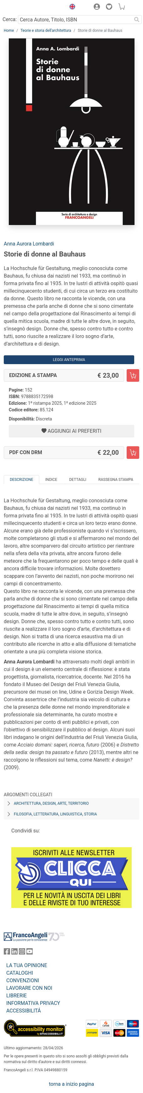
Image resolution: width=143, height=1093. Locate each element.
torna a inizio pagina (71, 1084)
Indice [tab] (51, 479)
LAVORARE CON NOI (29, 988)
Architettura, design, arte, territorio (51, 803)
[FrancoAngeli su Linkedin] (14, 953)
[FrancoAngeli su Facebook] (7, 953)
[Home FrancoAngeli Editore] (25, 7)
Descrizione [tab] (21, 479)
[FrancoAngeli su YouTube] (29, 953)
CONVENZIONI (22, 980)
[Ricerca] (137, 19)
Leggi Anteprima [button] (69, 360)
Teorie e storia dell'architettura (45, 30)
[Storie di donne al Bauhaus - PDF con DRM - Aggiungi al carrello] (133, 452)
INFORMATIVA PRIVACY (33, 1003)
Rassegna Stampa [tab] (115, 479)
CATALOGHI (19, 973)
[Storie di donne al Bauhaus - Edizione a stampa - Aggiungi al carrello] (133, 375)
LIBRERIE (16, 996)
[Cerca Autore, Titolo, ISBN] (75, 19)
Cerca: (10, 19)
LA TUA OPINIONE (26, 965)
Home (9, 30)
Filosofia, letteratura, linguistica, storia (55, 814)
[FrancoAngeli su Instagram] (22, 953)
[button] (70, 7)
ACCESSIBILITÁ (23, 1011)
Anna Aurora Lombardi (29, 244)
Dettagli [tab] (77, 479)
